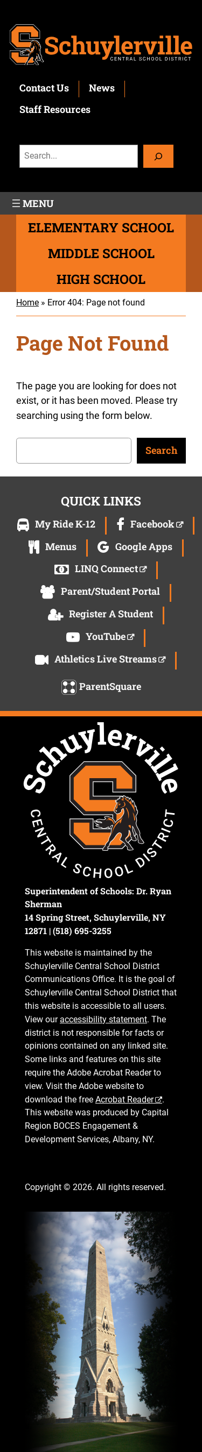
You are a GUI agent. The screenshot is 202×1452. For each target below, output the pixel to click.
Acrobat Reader (124, 1099)
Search (161, 450)
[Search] (158, 156)
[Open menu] (32, 203)
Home (27, 302)
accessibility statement (103, 1019)
